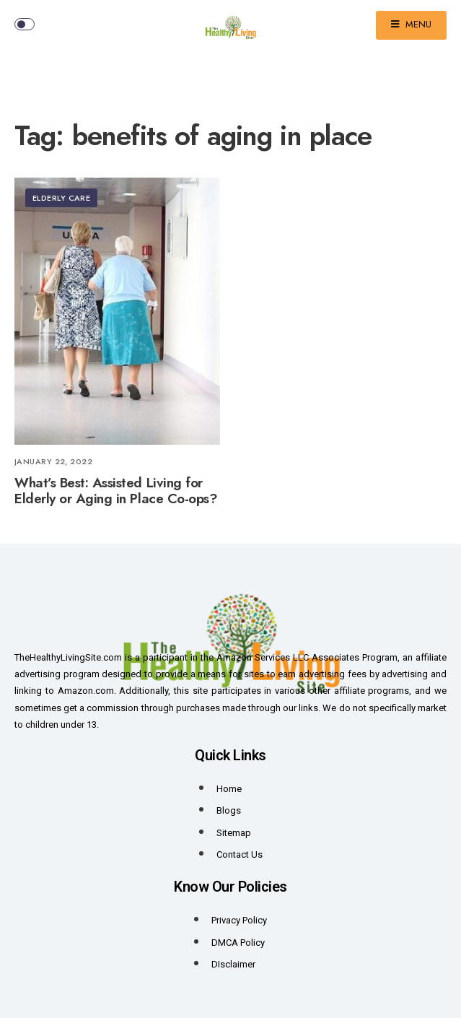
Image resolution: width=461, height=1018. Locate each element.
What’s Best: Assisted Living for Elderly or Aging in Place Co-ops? (115, 491)
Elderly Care (61, 198)
